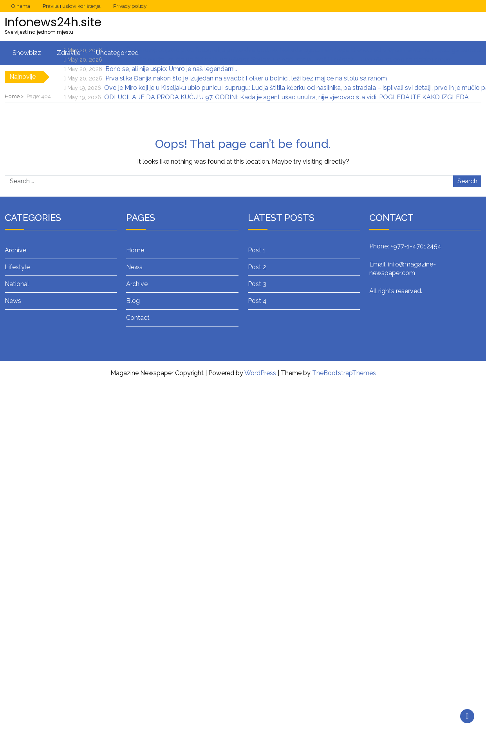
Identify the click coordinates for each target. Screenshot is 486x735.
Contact (138, 317)
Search (467, 181)
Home (135, 250)
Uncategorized (117, 53)
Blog (133, 301)
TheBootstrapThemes (344, 373)
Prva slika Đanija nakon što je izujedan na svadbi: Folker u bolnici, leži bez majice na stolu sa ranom (246, 78)
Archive (15, 250)
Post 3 (257, 284)
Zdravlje (68, 53)
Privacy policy (129, 6)
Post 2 (257, 267)
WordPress (260, 373)
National (17, 284)
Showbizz (27, 53)
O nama (20, 6)
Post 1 (257, 250)
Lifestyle (17, 267)
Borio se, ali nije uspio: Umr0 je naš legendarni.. (171, 69)
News (13, 301)
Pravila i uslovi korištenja (72, 6)
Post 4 (257, 301)
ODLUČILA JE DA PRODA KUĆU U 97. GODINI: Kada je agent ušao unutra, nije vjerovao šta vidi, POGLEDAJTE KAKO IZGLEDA (286, 97)
